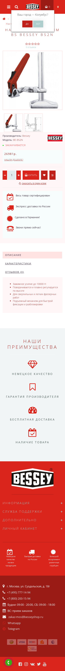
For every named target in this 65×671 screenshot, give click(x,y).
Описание (13, 255)
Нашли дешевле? (13, 159)
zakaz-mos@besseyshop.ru (25, 617)
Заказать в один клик (34, 183)
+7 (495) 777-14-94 (18, 592)
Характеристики (18, 263)
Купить (31, 175)
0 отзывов (31, 47)
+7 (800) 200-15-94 (18, 598)
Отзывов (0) (14, 272)
